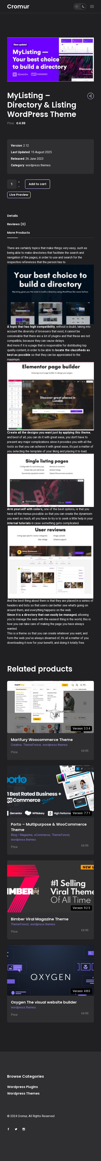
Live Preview (18, 195)
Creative (16, 745)
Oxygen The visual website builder (44, 1002)
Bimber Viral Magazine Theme (40, 919)
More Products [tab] (18, 232)
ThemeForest (32, 745)
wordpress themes (38, 165)
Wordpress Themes (23, 1093)
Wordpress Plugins (22, 1087)
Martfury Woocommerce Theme (42, 739)
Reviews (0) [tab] (16, 224)
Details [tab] (12, 216)
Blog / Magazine (21, 835)
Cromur (18, 7)
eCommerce (42, 835)
